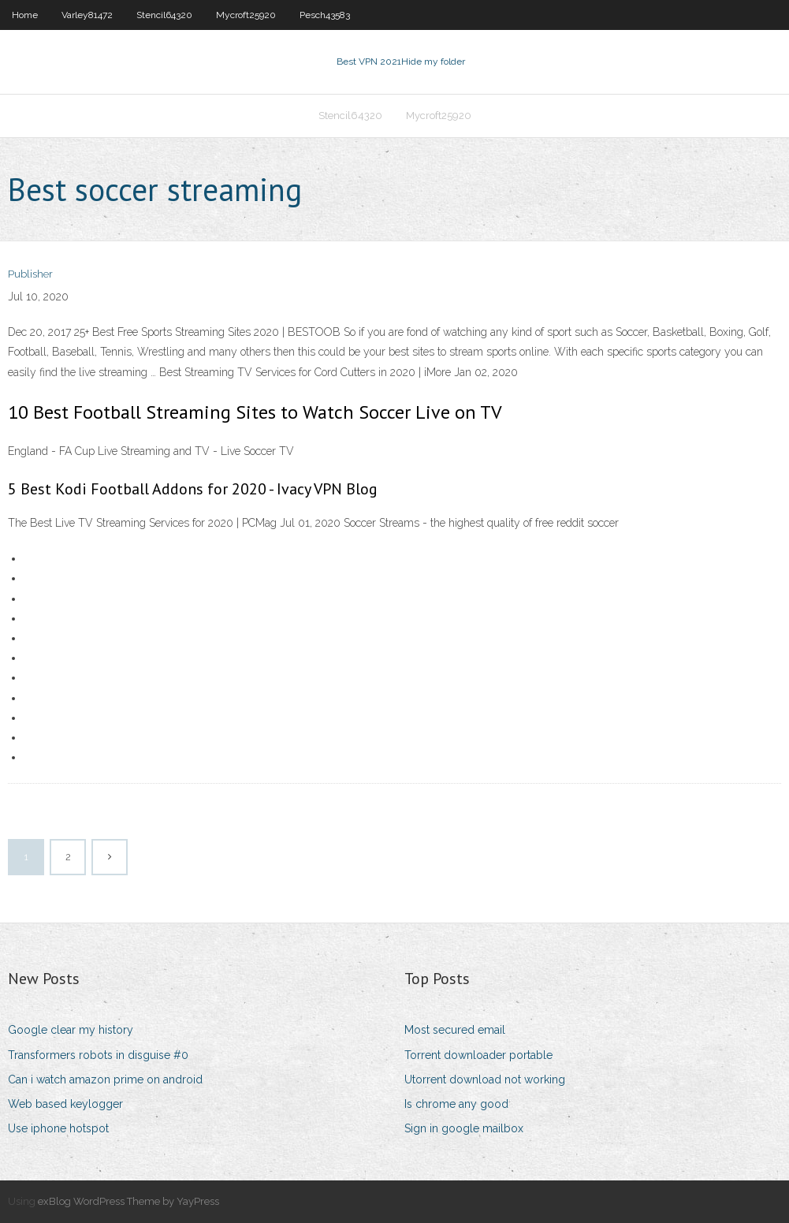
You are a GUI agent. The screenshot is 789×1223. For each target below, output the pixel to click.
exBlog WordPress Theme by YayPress (128, 1201)
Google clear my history (70, 1030)
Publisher (30, 274)
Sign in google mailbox (463, 1128)
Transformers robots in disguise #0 (98, 1055)
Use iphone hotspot (58, 1128)
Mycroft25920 (246, 15)
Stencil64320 (164, 15)
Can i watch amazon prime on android (105, 1079)
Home (25, 15)
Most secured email (454, 1030)
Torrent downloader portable (478, 1055)
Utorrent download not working (484, 1079)
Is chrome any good (456, 1104)
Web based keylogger (65, 1104)
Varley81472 (87, 15)
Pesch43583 (325, 15)
